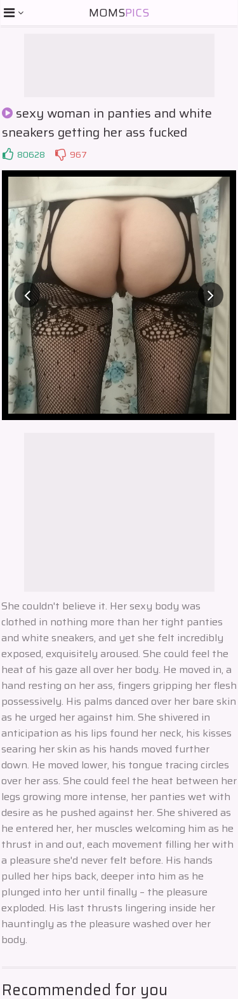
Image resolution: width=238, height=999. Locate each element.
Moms (119, 13)
